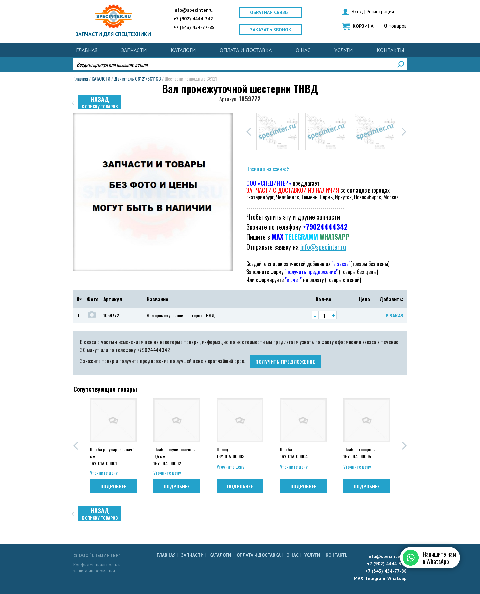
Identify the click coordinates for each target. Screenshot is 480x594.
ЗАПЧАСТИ (134, 50)
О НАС (303, 50)
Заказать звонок (270, 30)
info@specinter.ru (193, 10)
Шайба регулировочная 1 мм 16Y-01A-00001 (112, 456)
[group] (277, 131)
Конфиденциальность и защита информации (97, 568)
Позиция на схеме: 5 (268, 169)
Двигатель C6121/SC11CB (137, 78)
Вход (357, 11)
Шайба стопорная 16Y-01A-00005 (359, 453)
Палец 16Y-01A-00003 (230, 453)
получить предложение (285, 361)
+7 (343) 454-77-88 (194, 27)
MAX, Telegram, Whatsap (380, 578)
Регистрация (380, 11)
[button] (248, 132)
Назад (100, 102)
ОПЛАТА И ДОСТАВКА (246, 50)
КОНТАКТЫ (390, 50)
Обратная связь (269, 12)
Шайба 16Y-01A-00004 (294, 453)
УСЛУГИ (343, 50)
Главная (86, 50)
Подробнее (113, 486)
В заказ (394, 316)
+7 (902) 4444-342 (193, 19)
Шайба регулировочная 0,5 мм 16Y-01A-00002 (174, 456)
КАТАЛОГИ (183, 50)
